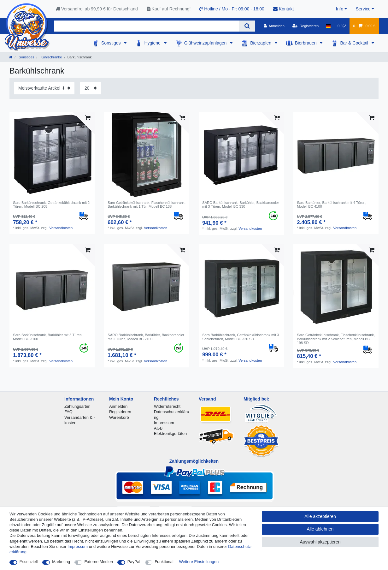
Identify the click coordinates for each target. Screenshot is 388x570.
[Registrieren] (305, 26)
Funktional (164, 561)
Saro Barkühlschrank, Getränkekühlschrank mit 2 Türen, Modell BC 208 (51, 204)
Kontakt (283, 8)
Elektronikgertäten (170, 433)
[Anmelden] (274, 26)
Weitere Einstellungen (199, 561)
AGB (158, 428)
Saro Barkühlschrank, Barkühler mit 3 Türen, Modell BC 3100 (48, 337)
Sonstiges (111, 42)
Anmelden (118, 406)
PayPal (133, 561)
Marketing (61, 561)
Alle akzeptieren (320, 516)
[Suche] (247, 26)
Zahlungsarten (77, 406)
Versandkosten (61, 228)
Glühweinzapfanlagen (206, 42)
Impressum (164, 422)
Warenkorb (119, 417)
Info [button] (339, 8)
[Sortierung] (44, 88)
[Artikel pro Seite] (90, 88)
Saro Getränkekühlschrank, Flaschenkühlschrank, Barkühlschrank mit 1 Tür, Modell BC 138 (146, 204)
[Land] (328, 26)
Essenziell (29, 561)
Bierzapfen (261, 42)
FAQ (68, 411)
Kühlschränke (50, 57)
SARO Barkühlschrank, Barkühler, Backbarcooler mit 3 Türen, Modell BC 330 (240, 204)
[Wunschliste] (342, 26)
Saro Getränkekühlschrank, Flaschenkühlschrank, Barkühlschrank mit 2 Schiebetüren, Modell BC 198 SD (336, 339)
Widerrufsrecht (167, 406)
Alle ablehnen (320, 528)
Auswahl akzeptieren (320, 541)
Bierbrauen (306, 42)
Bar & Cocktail (354, 42)
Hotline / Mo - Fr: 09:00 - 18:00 (231, 8)
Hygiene (153, 42)
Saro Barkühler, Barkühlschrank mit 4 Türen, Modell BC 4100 (331, 204)
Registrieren (120, 411)
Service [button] (363, 8)
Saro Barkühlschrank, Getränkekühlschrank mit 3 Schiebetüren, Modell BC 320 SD (240, 337)
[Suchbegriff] (146, 26)
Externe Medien (99, 561)
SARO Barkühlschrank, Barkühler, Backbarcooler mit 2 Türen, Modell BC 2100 (146, 337)
